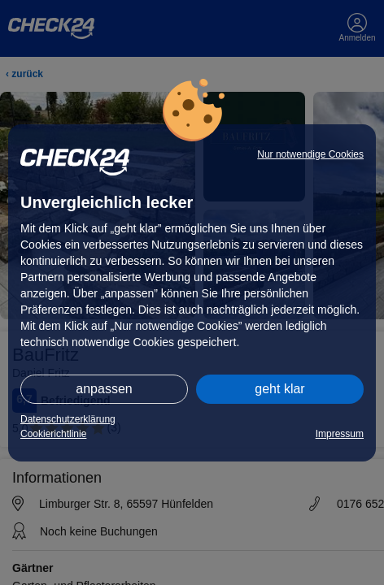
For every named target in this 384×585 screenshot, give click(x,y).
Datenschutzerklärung (68, 419)
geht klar (279, 389)
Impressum (340, 434)
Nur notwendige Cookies (310, 154)
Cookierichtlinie (53, 434)
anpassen (104, 389)
